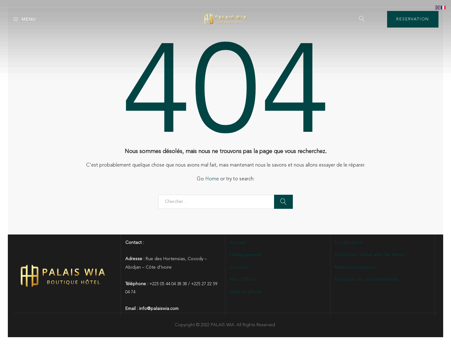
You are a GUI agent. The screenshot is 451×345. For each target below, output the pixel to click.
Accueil (238, 242)
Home (212, 179)
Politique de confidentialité (366, 279)
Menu (24, 19)
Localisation (349, 242)
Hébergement (246, 255)
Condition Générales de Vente (370, 255)
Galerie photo (246, 292)
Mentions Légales (355, 267)
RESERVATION (412, 19)
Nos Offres (243, 279)
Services (239, 267)
